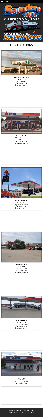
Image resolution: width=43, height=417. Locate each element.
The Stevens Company (26, 413)
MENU (7, 1)
